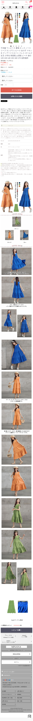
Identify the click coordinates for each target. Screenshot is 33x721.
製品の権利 (24, 697)
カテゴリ (22, 7)
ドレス (10, 72)
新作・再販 (3, 7)
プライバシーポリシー (9, 694)
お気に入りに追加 (16, 96)
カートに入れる (16, 90)
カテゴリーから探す (17, 671)
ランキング (10, 7)
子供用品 (3, 72)
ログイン (22, 662)
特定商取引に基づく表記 (9, 697)
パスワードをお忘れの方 (24, 665)
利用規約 (24, 694)
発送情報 (9, 704)
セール (16, 7)
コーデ (29, 7)
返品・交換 (24, 701)
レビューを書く (16, 630)
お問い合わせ (9, 701)
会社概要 (9, 691)
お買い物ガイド (24, 691)
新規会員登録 (21, 654)
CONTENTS (17, 675)
